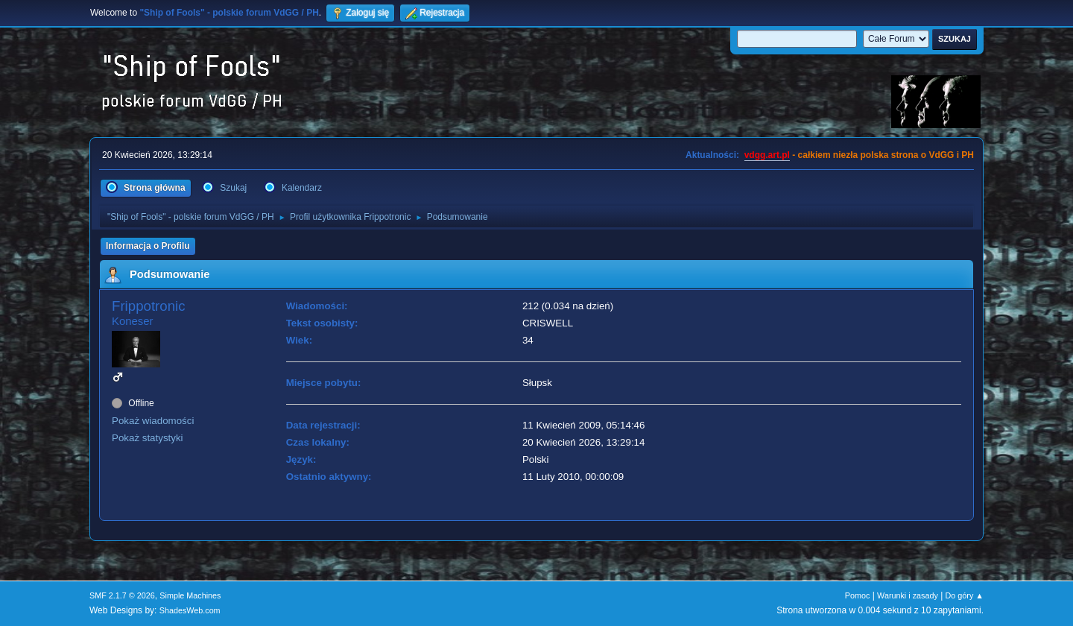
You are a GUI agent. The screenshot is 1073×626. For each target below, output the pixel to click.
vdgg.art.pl (767, 155)
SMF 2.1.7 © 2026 (122, 595)
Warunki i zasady (907, 595)
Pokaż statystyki (147, 437)
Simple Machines (190, 595)
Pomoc (857, 595)
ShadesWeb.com (190, 610)
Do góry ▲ (965, 595)
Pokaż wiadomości (153, 420)
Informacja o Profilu (148, 246)
